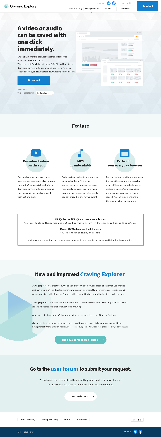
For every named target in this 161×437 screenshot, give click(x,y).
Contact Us (125, 8)
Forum (108, 8)
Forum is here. (82, 396)
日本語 (126, 3)
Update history (75, 8)
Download (148, 5)
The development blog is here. (83, 339)
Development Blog (91, 9)
